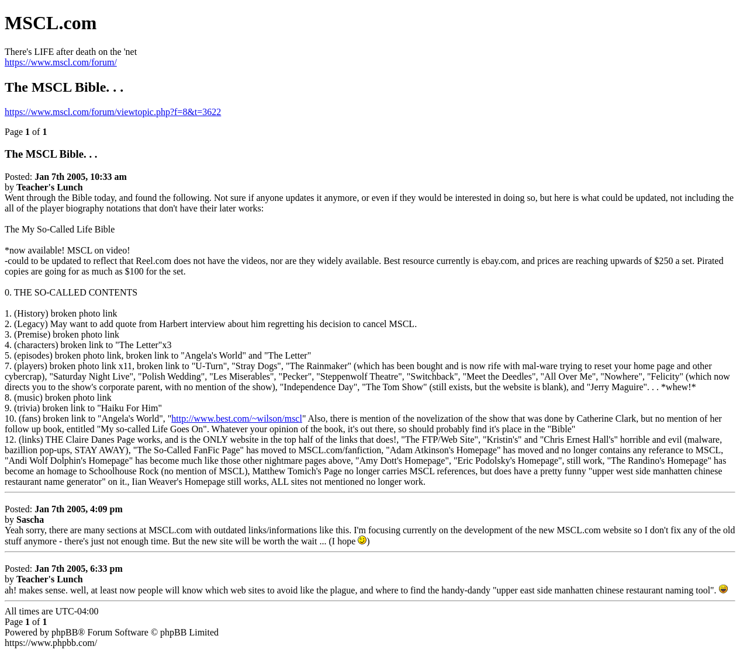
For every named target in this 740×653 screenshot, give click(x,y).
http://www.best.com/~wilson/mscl (236, 418)
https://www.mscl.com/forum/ (61, 62)
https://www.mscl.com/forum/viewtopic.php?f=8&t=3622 (113, 112)
